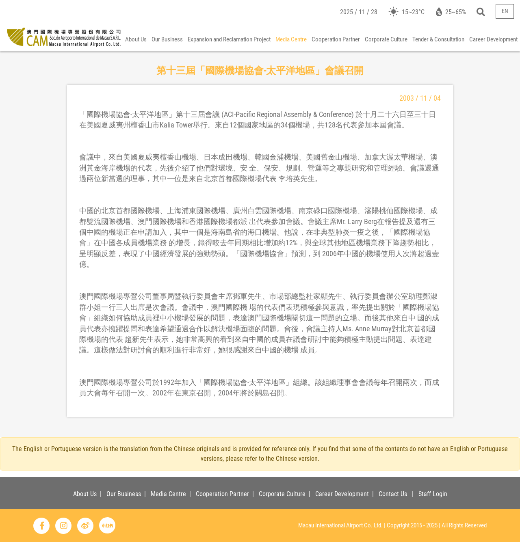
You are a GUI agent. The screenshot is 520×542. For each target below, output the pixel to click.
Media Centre (291, 39)
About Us (136, 39)
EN (505, 11)
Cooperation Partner (336, 39)
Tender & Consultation (438, 39)
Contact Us (393, 494)
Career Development (493, 39)
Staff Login (432, 494)
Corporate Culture (386, 39)
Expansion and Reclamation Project (229, 39)
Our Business (167, 39)
